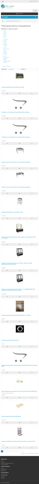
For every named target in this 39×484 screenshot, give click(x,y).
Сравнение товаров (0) (6, 66)
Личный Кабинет (4, 474)
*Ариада (5, 54)
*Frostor (5, 40)
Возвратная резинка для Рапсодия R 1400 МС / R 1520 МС (16, 315)
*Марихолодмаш (7, 61)
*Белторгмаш (6, 57)
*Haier (5, 41)
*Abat (5, 30)
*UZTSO (5, 51)
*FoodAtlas (6, 39)
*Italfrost (5, 44)
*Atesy (5, 33)
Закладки (3, 476)
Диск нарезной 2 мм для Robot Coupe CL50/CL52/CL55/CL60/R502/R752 (19, 391)
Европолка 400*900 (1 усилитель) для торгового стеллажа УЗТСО (18, 441)
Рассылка (2, 478)
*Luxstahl (5, 45)
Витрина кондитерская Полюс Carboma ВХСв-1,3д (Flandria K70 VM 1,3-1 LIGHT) (19, 237)
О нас (2, 460)
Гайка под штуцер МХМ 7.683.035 (10, 340)
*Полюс (5, 62)
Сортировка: (4, 69)
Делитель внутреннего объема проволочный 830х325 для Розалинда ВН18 (19, 366)
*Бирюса (5, 58)
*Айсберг (5, 52)
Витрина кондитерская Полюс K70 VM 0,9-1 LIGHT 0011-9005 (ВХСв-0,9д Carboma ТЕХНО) (17, 263)
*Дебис (5, 59)
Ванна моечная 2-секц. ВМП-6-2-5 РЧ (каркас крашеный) (16, 162)
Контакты (2, 468)
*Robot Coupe (6, 48)
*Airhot (5, 32)
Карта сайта (3, 470)
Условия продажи (4, 464)
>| (22, 451)
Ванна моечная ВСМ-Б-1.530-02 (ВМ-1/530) (12, 212)
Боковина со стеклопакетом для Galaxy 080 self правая (16, 137)
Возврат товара (4, 469)
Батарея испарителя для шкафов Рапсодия (13, 87)
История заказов (4, 475)
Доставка (2, 462)
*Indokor (5, 43)
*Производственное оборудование (13, 21)
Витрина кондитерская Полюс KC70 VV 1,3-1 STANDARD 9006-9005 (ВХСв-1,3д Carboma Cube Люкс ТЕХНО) (18, 290)
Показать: (23, 69)
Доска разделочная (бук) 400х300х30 (11, 416)
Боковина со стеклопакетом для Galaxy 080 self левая (15, 112)
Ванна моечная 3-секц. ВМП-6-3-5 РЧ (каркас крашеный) (16, 187)
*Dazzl (5, 37)
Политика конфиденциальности (7, 463)
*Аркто (5, 56)
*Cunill (5, 36)
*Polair (5, 47)
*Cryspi (5, 34)
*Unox (5, 50)
